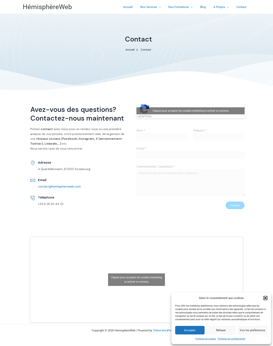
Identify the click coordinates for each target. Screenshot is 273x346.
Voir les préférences (252, 330)
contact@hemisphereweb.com (59, 187)
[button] (265, 298)
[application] (167, 7)
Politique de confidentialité (231, 338)
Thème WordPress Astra (167, 329)
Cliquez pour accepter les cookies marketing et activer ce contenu (191, 110)
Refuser (221, 330)
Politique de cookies (205, 338)
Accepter (189, 330)
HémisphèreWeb (47, 7)
